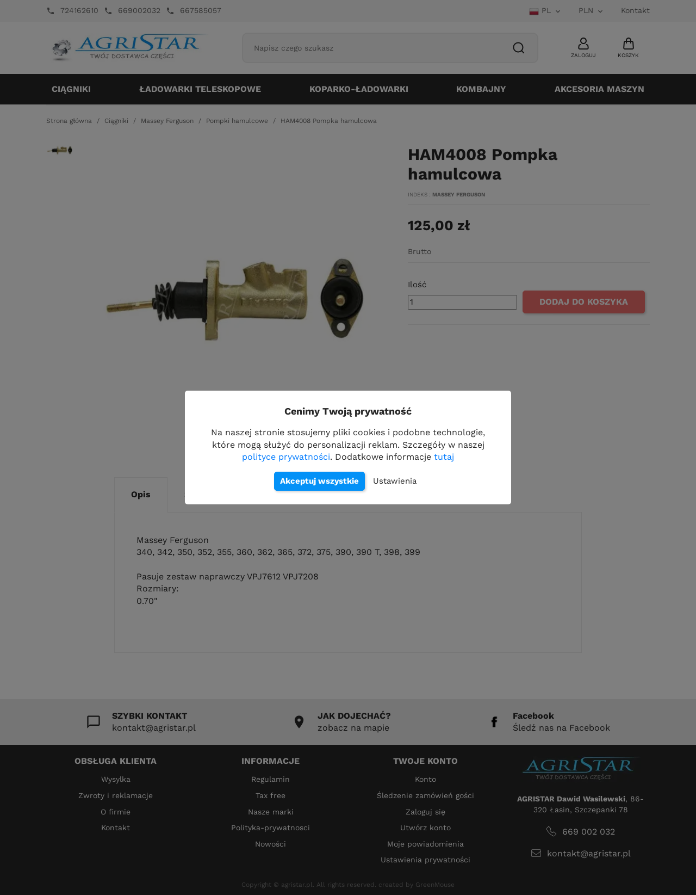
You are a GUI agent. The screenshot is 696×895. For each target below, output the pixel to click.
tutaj (444, 457)
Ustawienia (395, 481)
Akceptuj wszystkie (319, 481)
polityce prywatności (286, 457)
